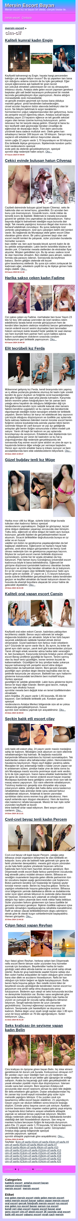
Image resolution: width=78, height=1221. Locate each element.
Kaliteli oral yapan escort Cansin (34, 594)
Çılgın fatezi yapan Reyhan (28, 925)
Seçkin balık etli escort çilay (30, 719)
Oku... (48, 151)
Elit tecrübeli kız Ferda (25, 348)
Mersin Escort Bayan (29, 5)
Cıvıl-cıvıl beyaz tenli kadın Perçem (36, 819)
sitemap (39, 1169)
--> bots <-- (25, 1169)
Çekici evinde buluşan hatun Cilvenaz (38, 160)
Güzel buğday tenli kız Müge (30, 460)
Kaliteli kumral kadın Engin (29, 40)
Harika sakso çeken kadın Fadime (35, 278)
